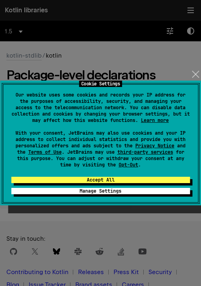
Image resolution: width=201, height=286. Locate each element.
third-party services (145, 152)
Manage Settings (100, 191)
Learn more (155, 120)
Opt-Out (128, 165)
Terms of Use (45, 152)
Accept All (101, 180)
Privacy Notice (154, 146)
